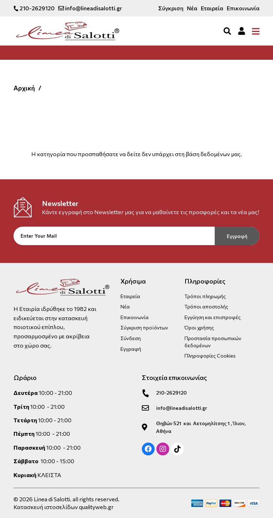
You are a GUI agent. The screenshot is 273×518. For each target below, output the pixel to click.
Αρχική (24, 88)
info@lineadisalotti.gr (90, 8)
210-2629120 (34, 8)
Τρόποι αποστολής (206, 306)
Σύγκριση (170, 8)
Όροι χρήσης (199, 327)
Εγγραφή (237, 236)
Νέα (192, 8)
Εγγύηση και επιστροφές (212, 317)
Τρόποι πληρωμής (205, 296)
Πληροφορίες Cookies (210, 356)
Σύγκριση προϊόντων (144, 327)
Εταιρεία (212, 8)
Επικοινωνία (243, 8)
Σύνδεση (131, 338)
